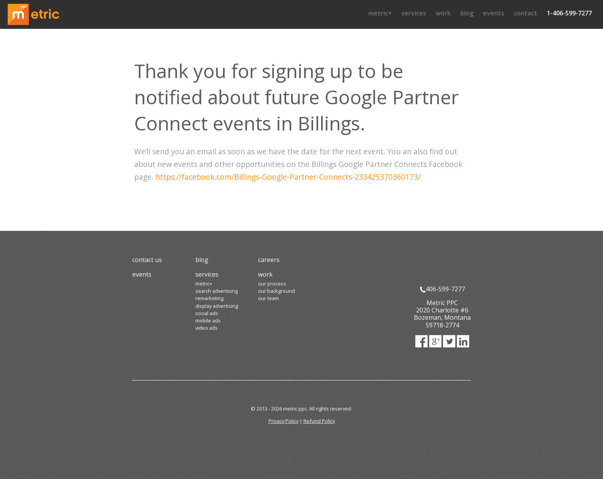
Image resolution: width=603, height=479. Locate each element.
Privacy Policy (283, 420)
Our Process (272, 283)
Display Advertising (216, 305)
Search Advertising (216, 290)
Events (493, 13)
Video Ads (206, 327)
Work (443, 13)
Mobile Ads (208, 320)
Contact (525, 13)
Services (413, 13)
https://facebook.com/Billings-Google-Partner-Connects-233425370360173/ (288, 177)
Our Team (268, 298)
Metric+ (380, 13)
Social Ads (206, 313)
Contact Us (147, 259)
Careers (269, 259)
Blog (466, 13)
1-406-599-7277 (569, 13)
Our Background (276, 290)
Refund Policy (319, 420)
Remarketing (209, 298)
